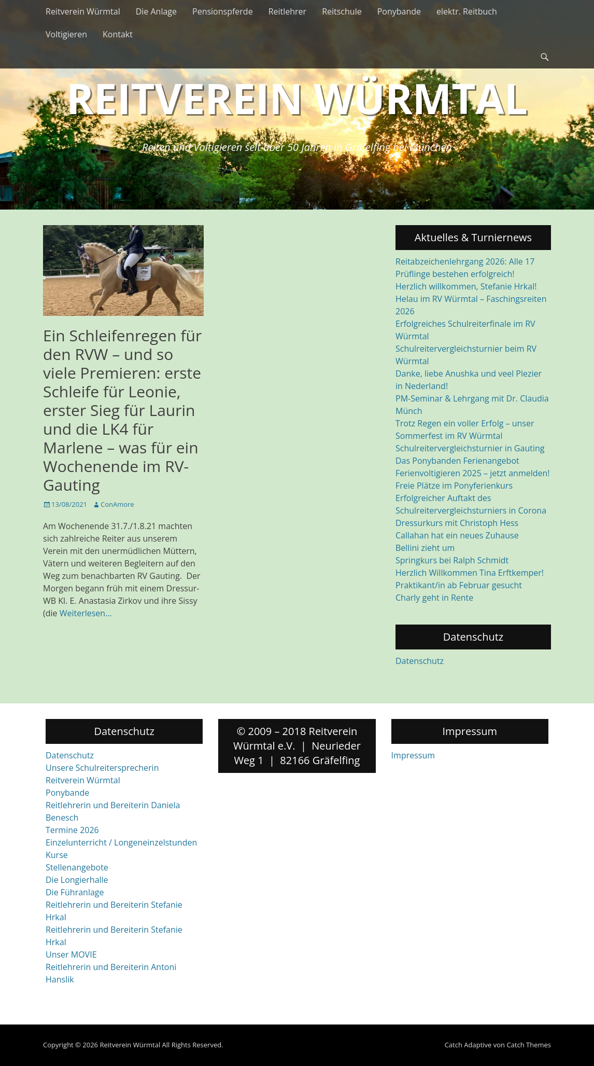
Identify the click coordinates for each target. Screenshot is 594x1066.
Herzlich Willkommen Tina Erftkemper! (469, 572)
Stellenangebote (77, 867)
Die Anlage (156, 11)
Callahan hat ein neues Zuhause (457, 535)
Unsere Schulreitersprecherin (102, 767)
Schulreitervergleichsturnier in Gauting (469, 448)
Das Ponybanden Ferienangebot (457, 460)
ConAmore (117, 504)
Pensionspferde (222, 11)
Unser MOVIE (71, 954)
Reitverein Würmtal (83, 11)
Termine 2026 (72, 830)
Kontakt (118, 34)
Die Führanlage (75, 892)
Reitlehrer (287, 11)
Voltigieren (66, 34)
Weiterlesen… (86, 613)
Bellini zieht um (425, 547)
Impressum (413, 755)
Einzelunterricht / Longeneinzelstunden (121, 842)
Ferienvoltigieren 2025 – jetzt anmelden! (472, 473)
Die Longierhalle (77, 879)
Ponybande (399, 11)
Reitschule (342, 11)
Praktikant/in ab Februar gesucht (458, 585)
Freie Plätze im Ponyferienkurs (454, 485)
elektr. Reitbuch (466, 11)
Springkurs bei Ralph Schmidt (451, 560)
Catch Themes (528, 1044)
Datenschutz (419, 661)
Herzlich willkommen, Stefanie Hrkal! (465, 286)
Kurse (57, 855)
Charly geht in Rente (434, 597)
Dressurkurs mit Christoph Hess (456, 523)
